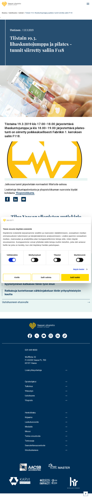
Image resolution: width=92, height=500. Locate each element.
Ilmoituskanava (31, 450)
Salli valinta (46, 277)
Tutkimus (29, 386)
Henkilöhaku (30, 412)
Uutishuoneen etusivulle (15, 302)
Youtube (43, 336)
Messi (28, 431)
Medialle (29, 427)
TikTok (64, 336)
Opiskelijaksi (30, 381)
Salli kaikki (75, 277)
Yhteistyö (29, 391)
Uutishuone (13, 13)
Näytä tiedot (78, 269)
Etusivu (4, 13)
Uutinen (15, 30)
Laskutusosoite (32, 422)
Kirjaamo (28, 417)
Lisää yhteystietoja (33, 370)
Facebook (30, 336)
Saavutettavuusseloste (35, 445)
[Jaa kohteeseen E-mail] (23, 199)
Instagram (50, 336)
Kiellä (17, 277)
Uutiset (21, 13)
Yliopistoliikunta (25, 192)
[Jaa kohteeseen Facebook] (7, 199)
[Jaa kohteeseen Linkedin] (15, 199)
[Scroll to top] (85, 493)
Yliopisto (29, 400)
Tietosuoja (29, 441)
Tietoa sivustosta (32, 436)
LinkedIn (57, 336)
